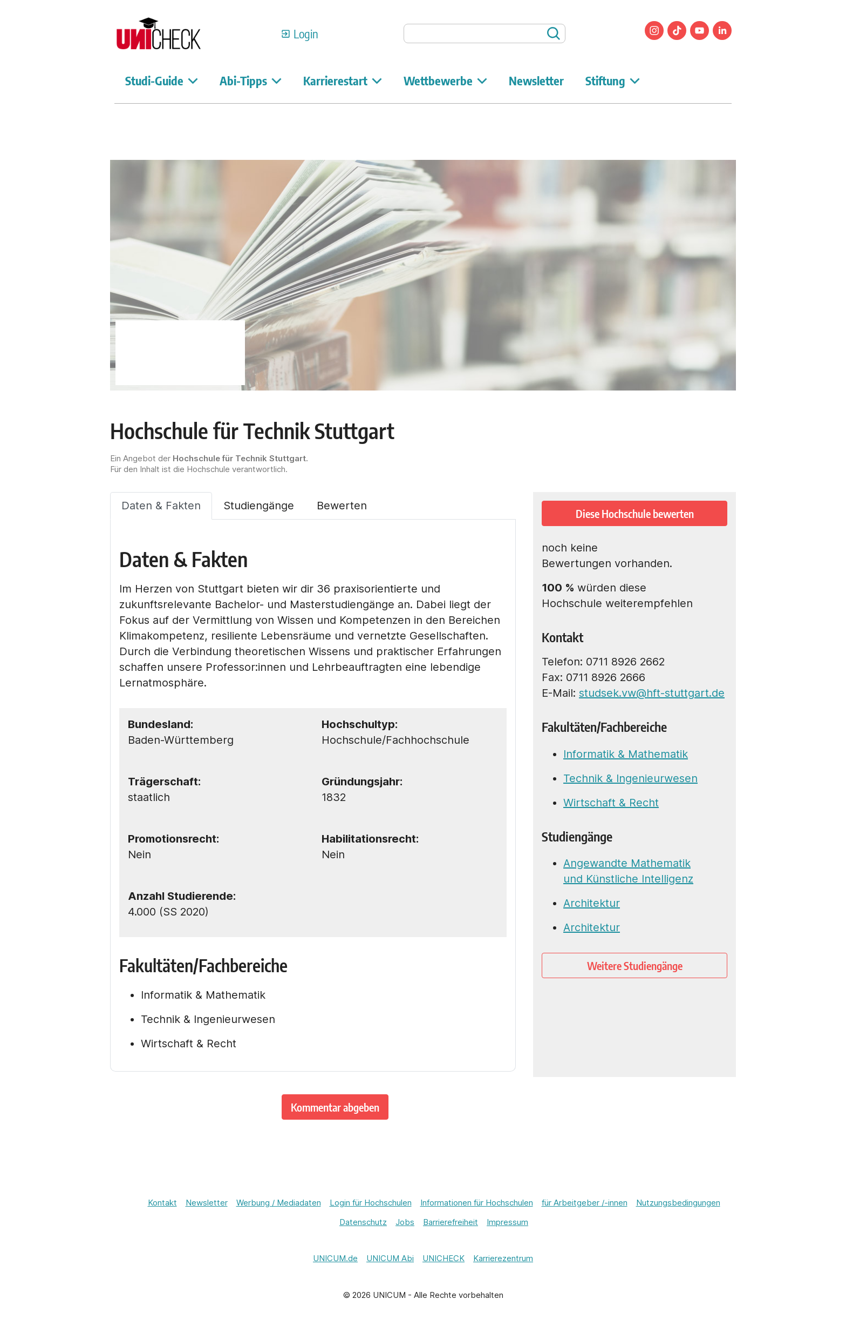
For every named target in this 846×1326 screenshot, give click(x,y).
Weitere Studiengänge (635, 965)
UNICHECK (443, 1258)
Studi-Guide (161, 80)
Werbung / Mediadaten (278, 1202)
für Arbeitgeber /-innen (584, 1202)
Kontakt (162, 1202)
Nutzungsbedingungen (678, 1202)
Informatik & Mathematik (625, 754)
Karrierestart (342, 80)
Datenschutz (363, 1222)
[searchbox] (484, 33)
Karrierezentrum (503, 1258)
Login (306, 33)
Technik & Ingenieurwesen (630, 778)
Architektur (591, 903)
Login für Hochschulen (371, 1202)
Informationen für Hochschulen (476, 1202)
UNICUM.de (335, 1258)
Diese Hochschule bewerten (635, 513)
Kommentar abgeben (335, 1107)
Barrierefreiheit (450, 1222)
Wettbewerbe (445, 80)
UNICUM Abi (390, 1258)
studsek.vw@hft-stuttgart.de (652, 692)
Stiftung (612, 80)
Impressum (507, 1222)
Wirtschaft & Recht (611, 802)
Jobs (404, 1222)
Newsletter (536, 80)
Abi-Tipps (251, 80)
